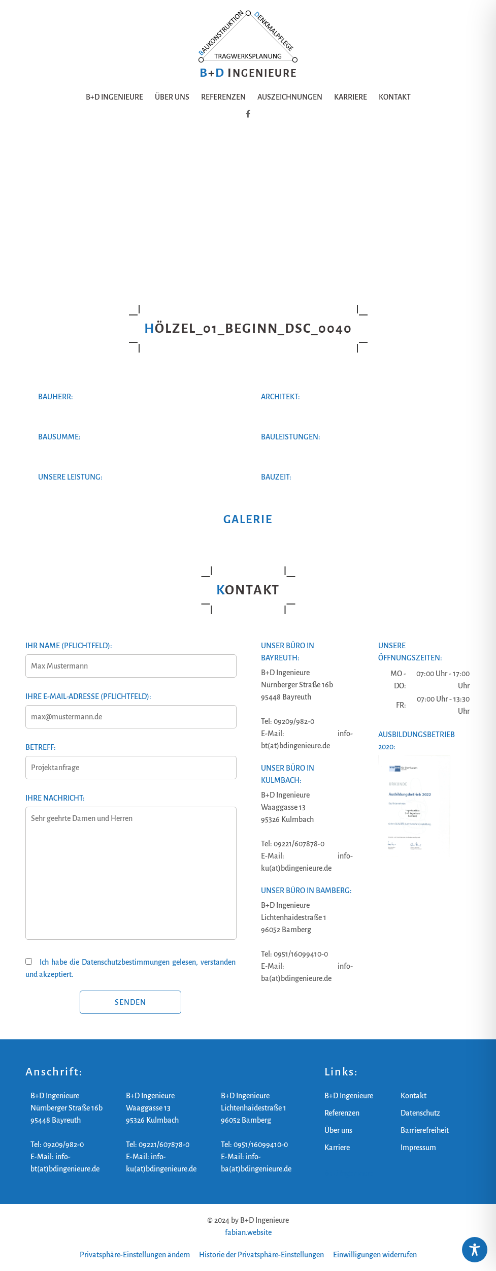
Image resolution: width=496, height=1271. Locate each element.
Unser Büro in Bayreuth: (287, 652)
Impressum (418, 1147)
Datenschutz (420, 1113)
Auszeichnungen (289, 97)
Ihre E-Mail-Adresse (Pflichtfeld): (130, 706)
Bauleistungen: (290, 437)
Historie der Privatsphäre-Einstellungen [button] (261, 1255)
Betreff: (130, 757)
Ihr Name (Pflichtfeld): (130, 656)
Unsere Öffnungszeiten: (410, 652)
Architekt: (280, 397)
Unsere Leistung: (70, 477)
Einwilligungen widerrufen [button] (375, 1255)
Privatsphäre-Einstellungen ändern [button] (135, 1255)
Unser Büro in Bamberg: (306, 890)
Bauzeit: (276, 477)
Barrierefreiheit (425, 1130)
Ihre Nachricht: (130, 872)
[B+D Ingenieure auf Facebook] (248, 114)
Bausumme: (59, 437)
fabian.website (248, 1232)
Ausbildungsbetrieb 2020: (416, 740)
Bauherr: (55, 397)
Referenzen (223, 97)
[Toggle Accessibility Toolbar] (474, 1249)
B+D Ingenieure (114, 97)
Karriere (350, 97)
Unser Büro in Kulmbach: (287, 774)
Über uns (172, 97)
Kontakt (395, 97)
